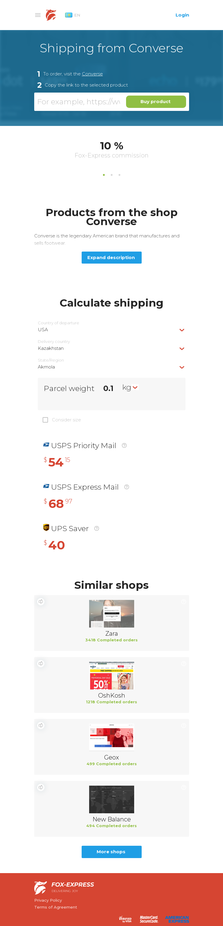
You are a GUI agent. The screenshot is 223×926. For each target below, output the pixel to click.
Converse (92, 74)
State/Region (51, 360)
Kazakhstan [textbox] (51, 348)
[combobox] (111, 329)
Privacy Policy (48, 900)
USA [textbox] (43, 329)
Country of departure (58, 323)
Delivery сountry (54, 342)
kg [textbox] (126, 387)
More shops (111, 851)
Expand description (111, 257)
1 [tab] (104, 175)
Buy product (155, 101)
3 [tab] (119, 175)
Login (182, 15)
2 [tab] (112, 175)
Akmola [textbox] (46, 367)
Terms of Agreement (55, 907)
